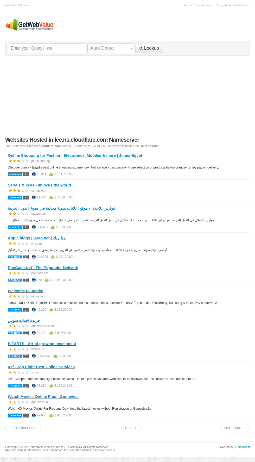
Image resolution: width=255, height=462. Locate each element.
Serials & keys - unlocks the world (39, 185)
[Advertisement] (127, 97)
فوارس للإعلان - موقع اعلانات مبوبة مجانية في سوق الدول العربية (61, 208)
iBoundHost (242, 446)
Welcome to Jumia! (25, 291)
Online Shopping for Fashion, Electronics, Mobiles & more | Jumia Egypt (75, 155)
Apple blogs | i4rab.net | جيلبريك (37, 238)
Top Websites (203, 5)
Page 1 (131, 428)
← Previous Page (23, 428)
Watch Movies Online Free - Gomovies (43, 396)
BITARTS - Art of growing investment (42, 343)
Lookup (149, 48)
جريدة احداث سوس (24, 320)
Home (188, 5)
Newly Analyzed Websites (232, 5)
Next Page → (235, 428)
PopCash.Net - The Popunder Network (43, 267)
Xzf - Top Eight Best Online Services (41, 367)
